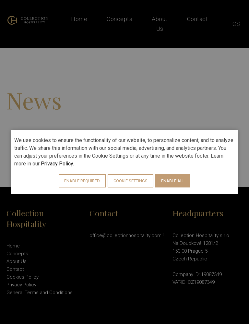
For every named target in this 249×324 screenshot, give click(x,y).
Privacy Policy (57, 164)
